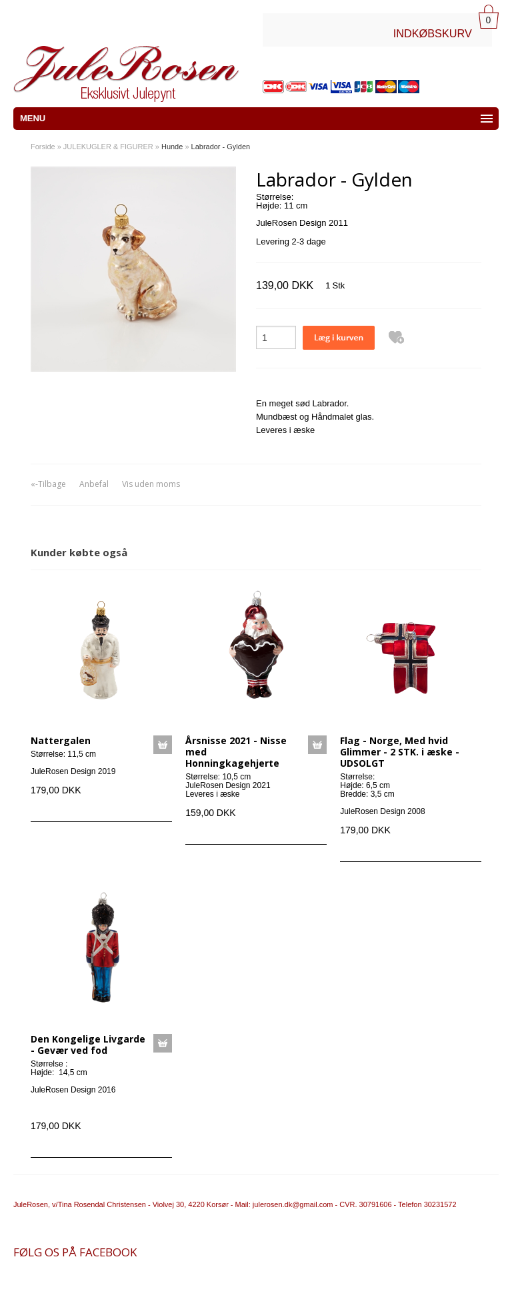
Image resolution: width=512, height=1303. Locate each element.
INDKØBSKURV (432, 33)
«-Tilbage (48, 484)
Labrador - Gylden (221, 147)
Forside (43, 147)
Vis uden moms (151, 484)
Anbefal (94, 484)
